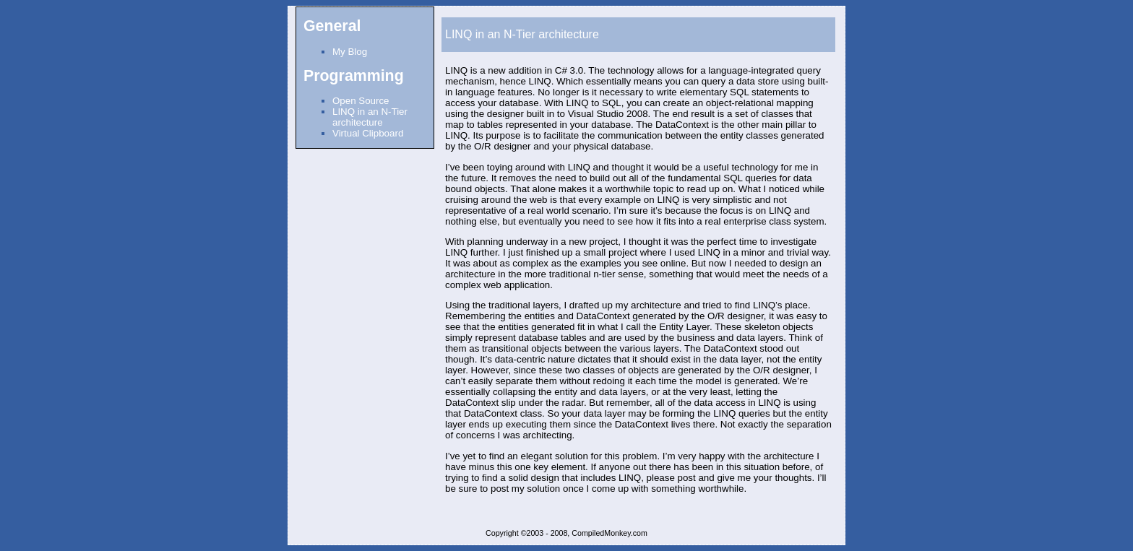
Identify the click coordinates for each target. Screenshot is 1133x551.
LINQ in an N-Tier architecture (370, 117)
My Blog (349, 51)
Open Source (360, 100)
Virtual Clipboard (367, 133)
